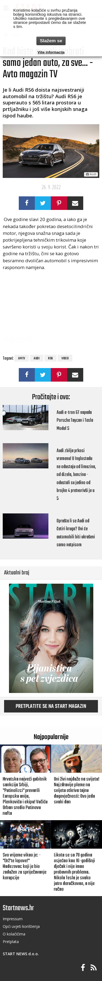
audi (36, 358)
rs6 (50, 358)
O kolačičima (14, 934)
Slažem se (51, 40)
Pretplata (11, 941)
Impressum (13, 918)
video (65, 358)
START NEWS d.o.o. (21, 953)
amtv (21, 358)
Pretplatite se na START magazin (51, 706)
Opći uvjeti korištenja (21, 926)
